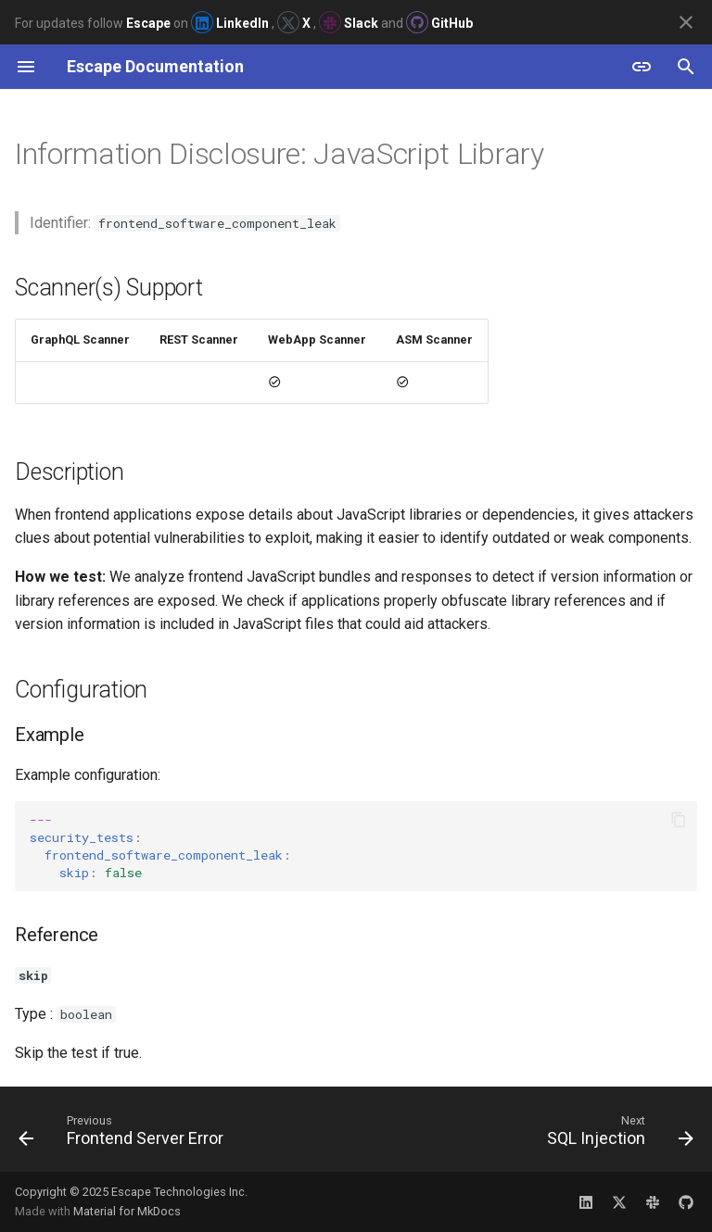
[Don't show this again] (686, 22)
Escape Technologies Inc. (179, 1192)
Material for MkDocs (127, 1211)
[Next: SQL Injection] (617, 1135)
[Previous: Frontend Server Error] (124, 1135)
